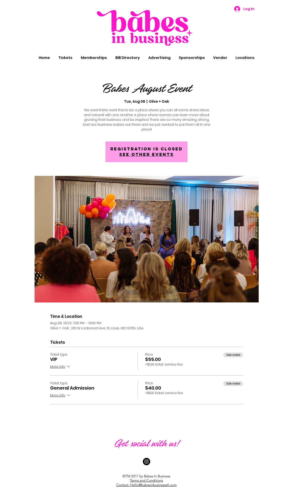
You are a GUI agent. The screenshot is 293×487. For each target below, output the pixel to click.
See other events (146, 154)
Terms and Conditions (146, 480)
